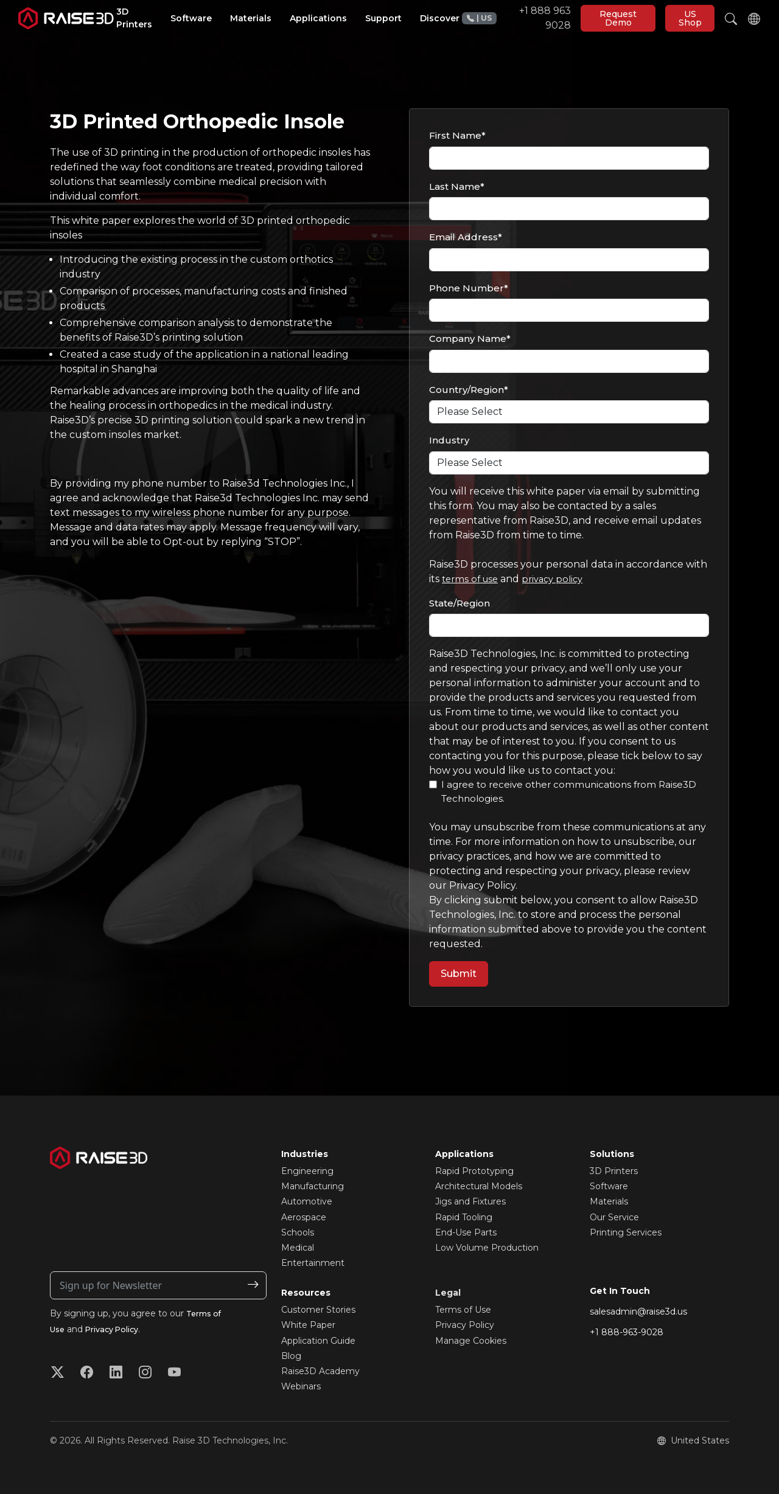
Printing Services (626, 1232)
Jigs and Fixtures (470, 1201)
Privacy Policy (118, 1329)
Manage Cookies (470, 1340)
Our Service (614, 1217)
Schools (297, 1232)
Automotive (306, 1201)
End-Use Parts (466, 1232)
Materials (609, 1201)
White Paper (308, 1324)
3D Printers (614, 1171)
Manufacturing (312, 1186)
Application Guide (318, 1340)
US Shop (690, 18)
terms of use (472, 579)
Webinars (301, 1386)
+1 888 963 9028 (516, 18)
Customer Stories (318, 1309)
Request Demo (618, 18)
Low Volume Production (487, 1247)
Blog (291, 1355)
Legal (448, 1292)
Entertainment (312, 1262)
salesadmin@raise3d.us (638, 1311)
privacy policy (559, 579)
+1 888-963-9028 (626, 1332)
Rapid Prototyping (474, 1171)
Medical (297, 1247)
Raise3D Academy (320, 1371)
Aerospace (303, 1217)
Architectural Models (478, 1186)
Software (609, 1186)
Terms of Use (463, 1309)
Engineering (307, 1171)
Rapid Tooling (463, 1217)
